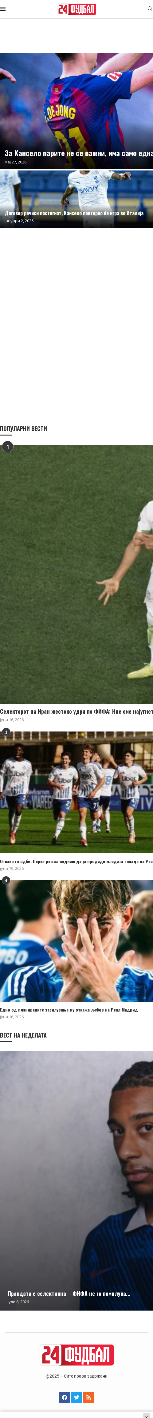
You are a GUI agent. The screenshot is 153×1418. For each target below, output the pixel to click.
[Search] (150, 9)
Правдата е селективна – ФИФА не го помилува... (69, 1293)
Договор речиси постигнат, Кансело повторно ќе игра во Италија (74, 213)
